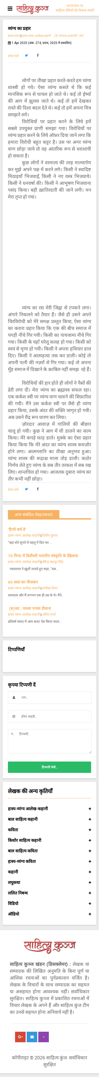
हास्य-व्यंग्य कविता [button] (49, 861)
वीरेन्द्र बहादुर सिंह (53, 562)
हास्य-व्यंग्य (14, 36)
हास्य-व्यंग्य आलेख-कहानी (36, 36)
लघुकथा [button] (49, 882)
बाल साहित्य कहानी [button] (49, 819)
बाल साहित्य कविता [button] (49, 851)
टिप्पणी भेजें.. (49, 767)
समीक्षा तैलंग (50, 588)
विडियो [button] (49, 903)
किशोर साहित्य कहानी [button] (49, 840)
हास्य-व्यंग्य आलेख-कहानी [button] (49, 809)
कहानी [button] (49, 872)
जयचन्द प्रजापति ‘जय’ (69, 36)
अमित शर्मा (49, 614)
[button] (26, 55)
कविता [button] (49, 830)
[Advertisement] (49, 252)
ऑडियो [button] (49, 914)
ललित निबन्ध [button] (49, 893)
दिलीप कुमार (50, 535)
